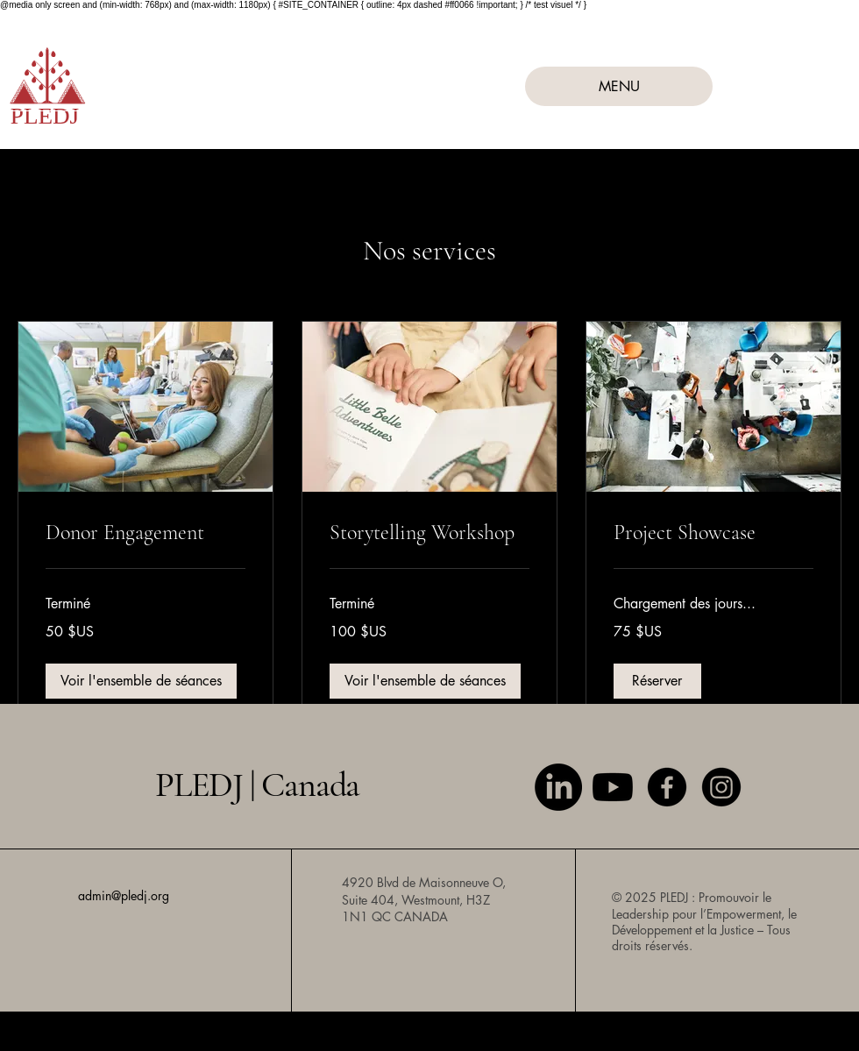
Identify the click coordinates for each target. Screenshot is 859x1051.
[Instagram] (721, 787)
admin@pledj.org (123, 895)
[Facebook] (667, 787)
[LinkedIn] (558, 787)
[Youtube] (612, 787)
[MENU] (619, 86)
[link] (145, 533)
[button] (141, 681)
